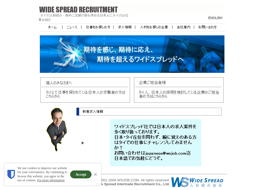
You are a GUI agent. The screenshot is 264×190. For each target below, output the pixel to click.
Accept (80, 175)
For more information (51, 180)
